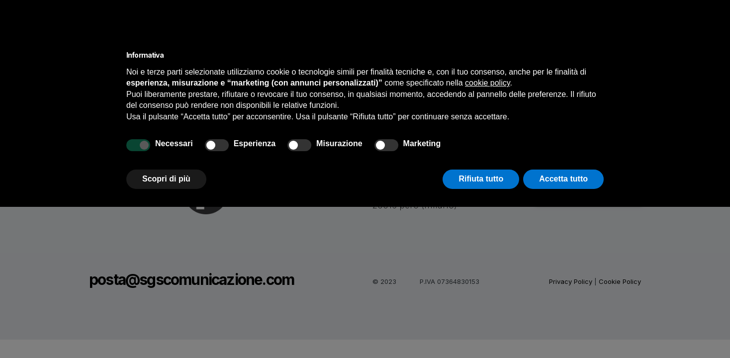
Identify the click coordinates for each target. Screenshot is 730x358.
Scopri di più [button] (166, 179)
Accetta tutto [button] (563, 179)
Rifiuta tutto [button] (480, 179)
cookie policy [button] (487, 83)
